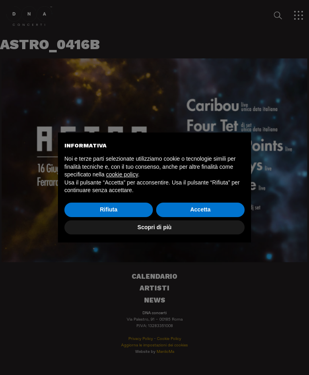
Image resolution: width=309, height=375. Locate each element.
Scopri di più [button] (155, 227)
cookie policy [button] (122, 174)
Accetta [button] (200, 209)
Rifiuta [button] (108, 209)
